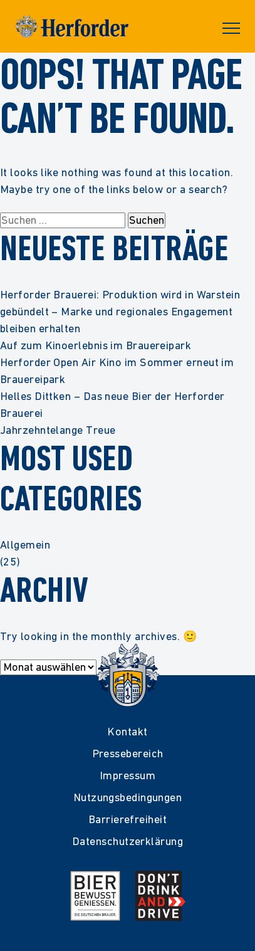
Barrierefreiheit (127, 819)
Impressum (127, 775)
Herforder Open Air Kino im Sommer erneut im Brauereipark (117, 370)
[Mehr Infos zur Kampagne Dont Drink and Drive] (160, 896)
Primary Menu (231, 28)
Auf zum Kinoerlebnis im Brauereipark (95, 345)
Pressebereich (128, 753)
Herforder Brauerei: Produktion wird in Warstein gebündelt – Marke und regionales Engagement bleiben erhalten (120, 311)
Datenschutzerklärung (127, 841)
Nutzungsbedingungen (127, 797)
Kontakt (127, 731)
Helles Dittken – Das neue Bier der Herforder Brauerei (112, 404)
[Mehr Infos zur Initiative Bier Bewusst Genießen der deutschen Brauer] (95, 896)
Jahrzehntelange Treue (57, 429)
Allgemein (25, 544)
